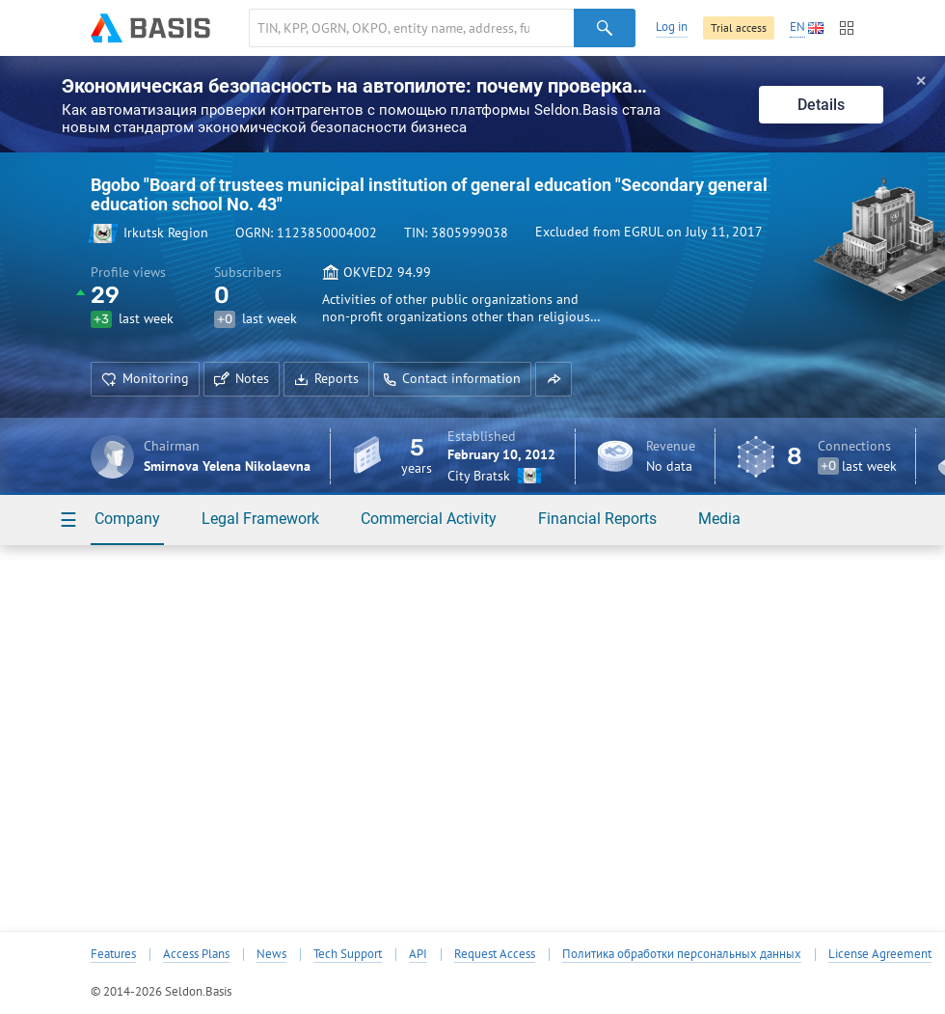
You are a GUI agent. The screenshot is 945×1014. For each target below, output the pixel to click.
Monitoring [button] (145, 378)
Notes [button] (241, 378)
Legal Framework (260, 518)
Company (127, 518)
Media (719, 518)
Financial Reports (597, 518)
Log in (672, 26)
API (418, 954)
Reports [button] (326, 378)
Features (113, 954)
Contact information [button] (452, 378)
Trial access (739, 27)
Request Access (494, 954)
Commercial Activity (429, 518)
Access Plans (196, 954)
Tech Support (347, 954)
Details (821, 105)
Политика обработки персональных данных (681, 954)
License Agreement (880, 954)
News (271, 954)
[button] (553, 379)
